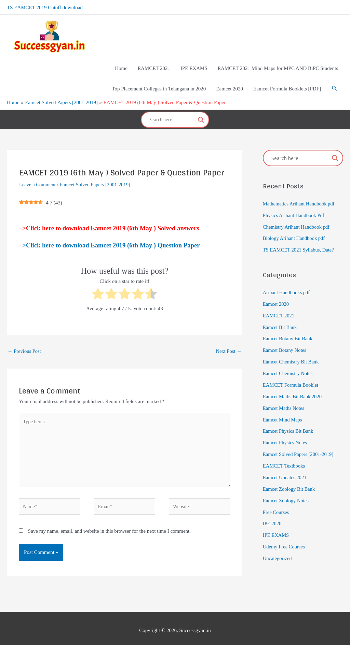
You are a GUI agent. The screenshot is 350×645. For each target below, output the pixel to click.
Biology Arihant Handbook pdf (295, 231)
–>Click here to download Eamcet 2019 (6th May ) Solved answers (109, 221)
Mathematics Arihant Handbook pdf (300, 196)
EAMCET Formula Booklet (291, 377)
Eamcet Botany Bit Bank (288, 331)
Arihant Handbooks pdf (287, 285)
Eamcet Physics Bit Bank (289, 423)
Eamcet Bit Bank (280, 319)
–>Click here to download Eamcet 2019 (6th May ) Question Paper (109, 238)
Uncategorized (278, 550)
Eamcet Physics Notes (285, 435)
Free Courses (276, 504)
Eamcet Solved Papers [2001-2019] (97, 177)
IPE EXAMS (276, 527)
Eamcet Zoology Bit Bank (290, 481)
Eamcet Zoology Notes (286, 492)
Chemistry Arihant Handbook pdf (297, 220)
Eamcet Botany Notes (285, 342)
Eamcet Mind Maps (283, 412)
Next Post (228, 344)
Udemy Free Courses (284, 538)
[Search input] (171, 114)
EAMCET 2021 (279, 308)
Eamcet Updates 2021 (285, 469)
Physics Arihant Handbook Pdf (294, 208)
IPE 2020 (272, 515)
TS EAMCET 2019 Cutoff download (45, 7)
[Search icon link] (334, 85)
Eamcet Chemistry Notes (288, 366)
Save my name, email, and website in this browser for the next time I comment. (109, 527)
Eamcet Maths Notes (284, 400)
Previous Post (25, 344)
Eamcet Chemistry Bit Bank (292, 354)
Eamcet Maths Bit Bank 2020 (293, 388)
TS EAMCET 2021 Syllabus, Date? (299, 242)
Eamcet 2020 (276, 296)
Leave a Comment (38, 177)
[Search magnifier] (201, 114)
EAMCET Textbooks (284, 458)
